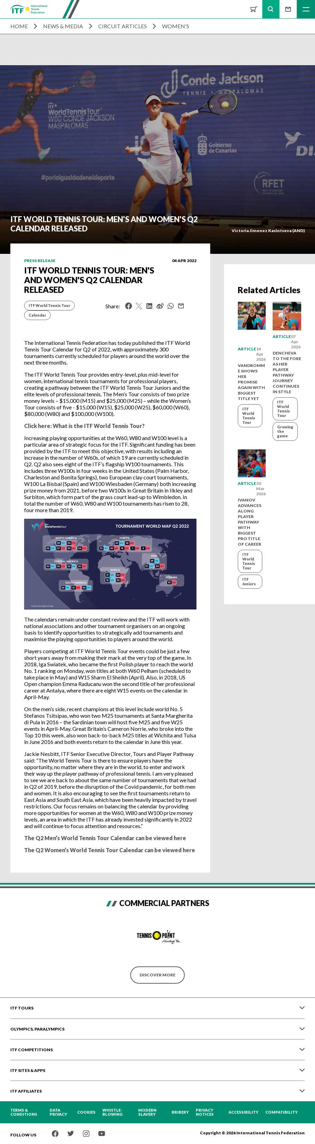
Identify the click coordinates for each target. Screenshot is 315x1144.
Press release (39, 260)
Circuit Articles (122, 26)
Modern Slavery (147, 1112)
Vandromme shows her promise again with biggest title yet (251, 382)
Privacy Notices (205, 1112)
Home (19, 26)
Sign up (288, 9)
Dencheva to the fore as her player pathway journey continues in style (287, 372)
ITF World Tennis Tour (49, 305)
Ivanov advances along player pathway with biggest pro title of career (249, 522)
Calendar (37, 315)
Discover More (157, 974)
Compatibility (281, 1112)
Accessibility (243, 1112)
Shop (253, 9)
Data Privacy (58, 1112)
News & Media (63, 26)
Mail (180, 305)
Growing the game (285, 431)
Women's (175, 26)
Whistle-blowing (112, 1112)
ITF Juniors (249, 581)
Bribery (180, 1112)
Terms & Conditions (23, 1112)
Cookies (86, 1112)
